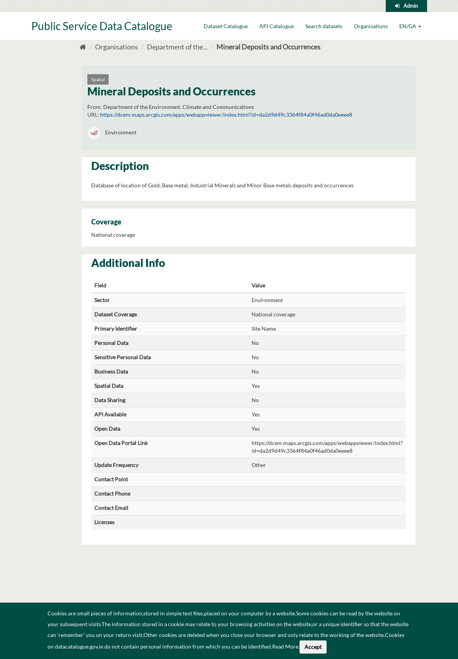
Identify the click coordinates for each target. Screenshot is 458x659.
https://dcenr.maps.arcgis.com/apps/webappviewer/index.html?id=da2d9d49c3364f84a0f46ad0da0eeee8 (226, 114)
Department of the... (177, 46)
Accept (313, 647)
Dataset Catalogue (226, 26)
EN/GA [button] (410, 26)
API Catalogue (276, 26)
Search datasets (323, 26)
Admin (411, 6)
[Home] (83, 46)
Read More (285, 646)
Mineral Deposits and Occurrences (268, 46)
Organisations (371, 26)
